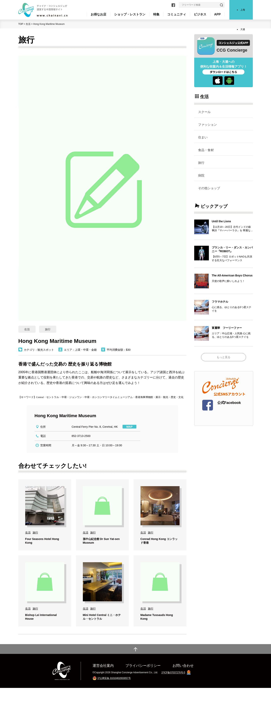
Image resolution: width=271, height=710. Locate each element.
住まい (202, 137)
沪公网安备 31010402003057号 (114, 700)
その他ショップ (209, 188)
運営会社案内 (103, 688)
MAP (129, 426)
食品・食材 (206, 150)
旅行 (201, 162)
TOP (20, 24)
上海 (242, 9)
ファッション (207, 124)
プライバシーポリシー (143, 688)
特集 (156, 14)
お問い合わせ (183, 688)
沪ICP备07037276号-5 (173, 694)
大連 (242, 29)
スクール (204, 112)
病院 (201, 175)
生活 (28, 24)
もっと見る (223, 357)
